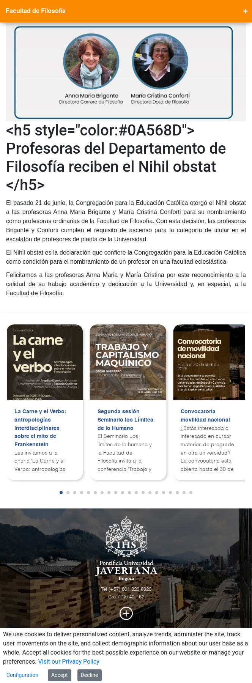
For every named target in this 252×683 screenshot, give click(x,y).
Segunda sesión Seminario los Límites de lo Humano (125, 420)
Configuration (22, 675)
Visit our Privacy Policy (68, 661)
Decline (89, 675)
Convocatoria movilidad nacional (205, 416)
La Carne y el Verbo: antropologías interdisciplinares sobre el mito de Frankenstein (40, 428)
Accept (59, 675)
